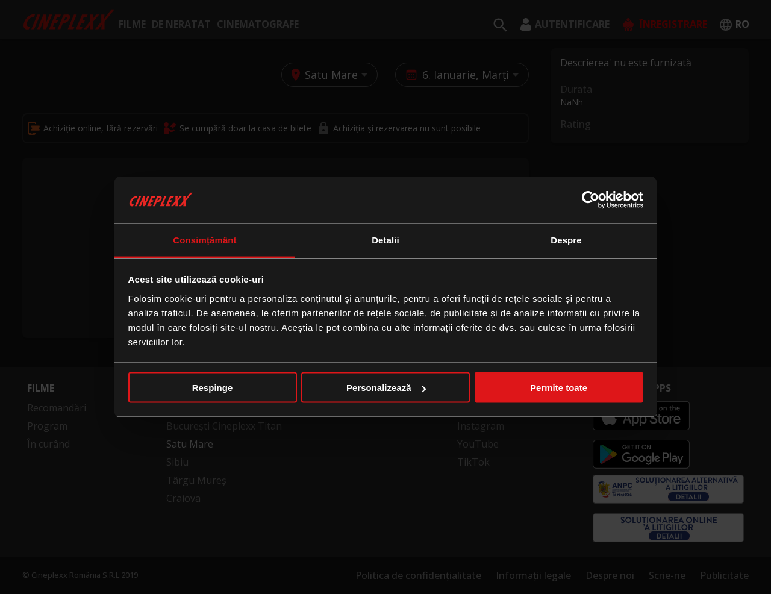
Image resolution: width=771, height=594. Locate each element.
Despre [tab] (566, 239)
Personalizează (386, 388)
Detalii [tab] (385, 239)
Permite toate (558, 388)
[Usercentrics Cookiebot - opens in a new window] (590, 200)
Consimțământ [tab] (204, 239)
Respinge (212, 388)
